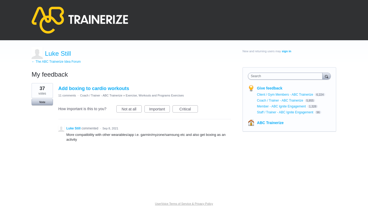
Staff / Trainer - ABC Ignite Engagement (285, 112)
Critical (188, 110)
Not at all (132, 110)
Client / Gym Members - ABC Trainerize (285, 94)
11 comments (67, 95)
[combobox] (287, 76)
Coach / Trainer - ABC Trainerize (101, 95)
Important (159, 110)
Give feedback (269, 88)
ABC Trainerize (270, 123)
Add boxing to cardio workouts (93, 88)
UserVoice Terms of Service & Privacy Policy (184, 203)
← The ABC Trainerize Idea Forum (56, 62)
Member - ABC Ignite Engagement (282, 106)
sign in (286, 51)
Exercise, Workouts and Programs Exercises (155, 95)
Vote (42, 102)
